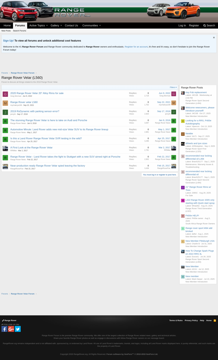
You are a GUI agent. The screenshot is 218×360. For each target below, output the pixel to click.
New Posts (6, 31)
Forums (20, 25)
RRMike (13, 151)
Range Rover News (18, 123)
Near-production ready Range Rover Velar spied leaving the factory (47, 165)
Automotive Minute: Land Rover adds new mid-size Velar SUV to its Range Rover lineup (59, 129)
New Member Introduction (197, 116)
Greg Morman (15, 96)
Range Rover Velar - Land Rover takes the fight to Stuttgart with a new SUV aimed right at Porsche (65, 156)
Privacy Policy (191, 320)
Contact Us (71, 25)
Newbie (189, 133)
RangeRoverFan (163, 168)
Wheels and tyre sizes (196, 143)
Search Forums (19, 31)
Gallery (55, 25)
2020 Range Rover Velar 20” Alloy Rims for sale (37, 93)
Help (202, 320)
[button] (46, 26)
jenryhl (13, 114)
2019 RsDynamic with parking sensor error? (34, 111)
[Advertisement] (109, 64)
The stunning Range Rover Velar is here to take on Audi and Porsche (48, 120)
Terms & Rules (176, 320)
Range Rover (9, 320)
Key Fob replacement (196, 92)
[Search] (209, 26)
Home (7, 25)
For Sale (189, 198)
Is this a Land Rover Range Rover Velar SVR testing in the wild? (46, 138)
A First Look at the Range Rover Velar (31, 147)
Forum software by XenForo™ (132, 354)
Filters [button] (172, 87)
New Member (192, 271)
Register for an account (136, 46)
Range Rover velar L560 (24, 102)
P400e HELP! (192, 218)
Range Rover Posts (192, 87)
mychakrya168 (16, 105)
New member (192, 281)
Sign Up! (8, 40)
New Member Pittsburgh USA (200, 246)
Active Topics (37, 25)
